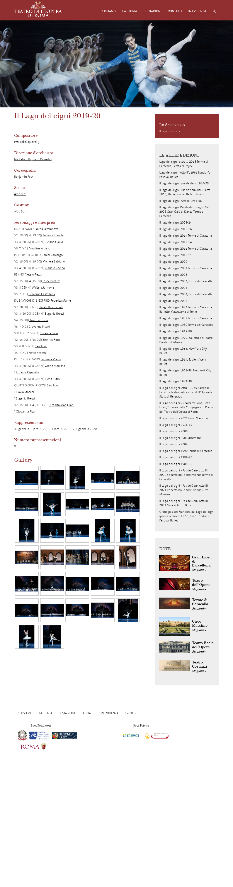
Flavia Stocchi (38, 353)
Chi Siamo (108, 11)
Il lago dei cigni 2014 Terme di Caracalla (185, 236)
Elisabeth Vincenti (51, 307)
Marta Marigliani (63, 405)
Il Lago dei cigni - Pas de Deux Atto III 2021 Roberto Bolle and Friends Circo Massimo (184, 490)
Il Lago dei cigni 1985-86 (175, 464)
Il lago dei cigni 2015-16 (175, 229)
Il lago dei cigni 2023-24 (175, 222)
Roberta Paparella (27, 372)
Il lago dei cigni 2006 (173, 275)
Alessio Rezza (33, 274)
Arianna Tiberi (38, 320)
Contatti (175, 11)
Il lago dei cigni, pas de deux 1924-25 (184, 183)
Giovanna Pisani (39, 327)
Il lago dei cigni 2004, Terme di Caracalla (186, 294)
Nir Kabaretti (22, 159)
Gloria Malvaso (55, 366)
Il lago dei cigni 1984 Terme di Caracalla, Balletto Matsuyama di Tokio (186, 309)
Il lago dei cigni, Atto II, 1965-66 (180, 201)
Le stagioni (152, 11)
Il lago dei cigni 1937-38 (175, 381)
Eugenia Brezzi (54, 314)
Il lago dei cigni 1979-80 (175, 331)
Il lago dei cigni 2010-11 (175, 255)
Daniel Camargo (52, 255)
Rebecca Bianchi (53, 235)
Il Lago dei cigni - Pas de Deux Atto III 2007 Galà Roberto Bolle (183, 503)
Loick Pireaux (51, 281)
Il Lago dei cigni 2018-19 (175, 425)
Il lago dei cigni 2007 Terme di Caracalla (185, 268)
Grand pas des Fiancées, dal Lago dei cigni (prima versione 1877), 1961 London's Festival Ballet (186, 516)
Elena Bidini (53, 379)
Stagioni (199, 570)
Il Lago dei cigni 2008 (173, 431)
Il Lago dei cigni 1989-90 (175, 457)
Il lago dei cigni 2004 (173, 301)
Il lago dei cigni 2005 (173, 288)
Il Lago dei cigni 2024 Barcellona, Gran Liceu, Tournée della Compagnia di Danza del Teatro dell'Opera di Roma (186, 407)
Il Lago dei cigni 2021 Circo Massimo (183, 418)
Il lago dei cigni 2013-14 (175, 242)
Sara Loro (41, 346)
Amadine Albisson (40, 248)
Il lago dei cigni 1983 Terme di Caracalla (185, 318)
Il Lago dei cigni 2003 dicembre (180, 438)
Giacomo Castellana (42, 294)
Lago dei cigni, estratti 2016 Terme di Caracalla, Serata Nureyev (183, 164)
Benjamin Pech (24, 177)
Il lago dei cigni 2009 (173, 262)
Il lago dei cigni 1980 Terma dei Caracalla (186, 325)
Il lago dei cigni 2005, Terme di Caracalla (186, 281)
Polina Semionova (46, 229)
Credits (130, 713)
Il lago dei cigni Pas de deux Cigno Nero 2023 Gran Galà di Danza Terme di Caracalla (185, 211)
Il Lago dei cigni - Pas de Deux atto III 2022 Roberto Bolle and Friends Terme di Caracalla (186, 474)
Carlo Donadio (42, 159)
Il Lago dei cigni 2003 (173, 444)
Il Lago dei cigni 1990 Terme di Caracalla (185, 451)
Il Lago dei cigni (169, 131)
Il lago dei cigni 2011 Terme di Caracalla (185, 249)
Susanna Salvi (54, 242)
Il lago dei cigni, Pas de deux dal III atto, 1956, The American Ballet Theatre (185, 192)
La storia (129, 11)
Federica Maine (61, 301)
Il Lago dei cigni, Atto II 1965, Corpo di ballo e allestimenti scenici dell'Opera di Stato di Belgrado (185, 392)
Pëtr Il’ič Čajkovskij (26, 142)
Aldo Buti (20, 194)
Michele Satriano (54, 261)
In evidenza (197, 11)
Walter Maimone (43, 288)
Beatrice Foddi (52, 340)
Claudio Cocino (55, 268)
